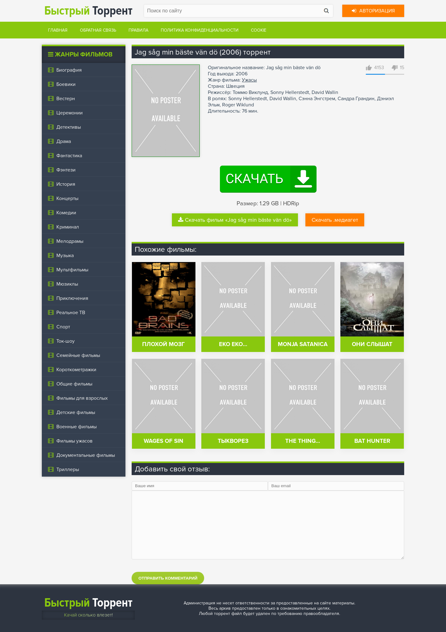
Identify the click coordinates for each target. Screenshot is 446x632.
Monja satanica (303, 344)
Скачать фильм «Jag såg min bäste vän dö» (235, 219)
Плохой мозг (163, 344)
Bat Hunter (372, 441)
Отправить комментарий (167, 578)
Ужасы (249, 80)
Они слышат (372, 344)
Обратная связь (98, 30)
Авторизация (373, 11)
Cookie (258, 30)
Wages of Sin (163, 441)
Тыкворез (233, 441)
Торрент (88, 10)
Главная (58, 30)
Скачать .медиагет (335, 219)
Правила (138, 30)
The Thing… (302, 441)
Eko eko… (233, 344)
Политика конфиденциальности (199, 30)
